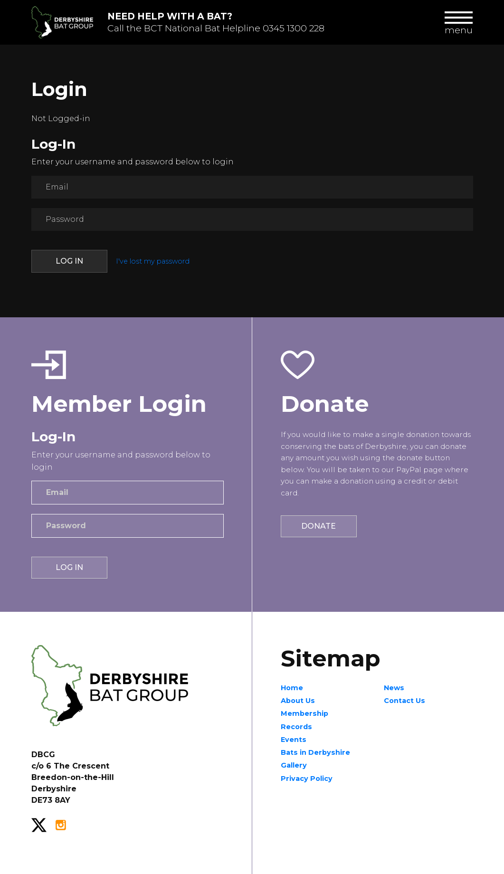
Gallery (294, 765)
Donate (318, 526)
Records (296, 726)
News (394, 688)
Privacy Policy (307, 778)
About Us (298, 700)
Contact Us (404, 700)
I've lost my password (153, 261)
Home (292, 688)
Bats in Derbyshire (315, 752)
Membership (304, 713)
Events (293, 739)
